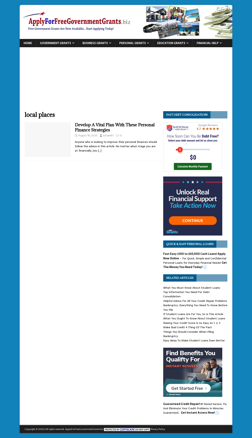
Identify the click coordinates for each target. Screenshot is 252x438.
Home (28, 43)
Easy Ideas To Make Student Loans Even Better (194, 340)
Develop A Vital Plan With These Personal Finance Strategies (115, 127)
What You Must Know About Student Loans (191, 288)
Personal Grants (132, 43)
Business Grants (95, 43)
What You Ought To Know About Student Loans (194, 318)
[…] (99, 150)
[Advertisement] (126, 81)
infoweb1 (108, 135)
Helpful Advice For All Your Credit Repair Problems (195, 301)
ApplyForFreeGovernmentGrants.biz (84, 429)
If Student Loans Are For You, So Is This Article (193, 314)
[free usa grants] (192, 233)
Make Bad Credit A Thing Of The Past (187, 327)
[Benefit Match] (192, 394)
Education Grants (171, 43)
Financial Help (208, 43)
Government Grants (55, 43)
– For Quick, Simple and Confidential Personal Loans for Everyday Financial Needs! (195, 260)
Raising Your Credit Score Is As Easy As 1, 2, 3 (191, 323)
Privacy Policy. (158, 429)
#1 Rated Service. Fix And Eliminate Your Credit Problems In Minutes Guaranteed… (195, 408)
